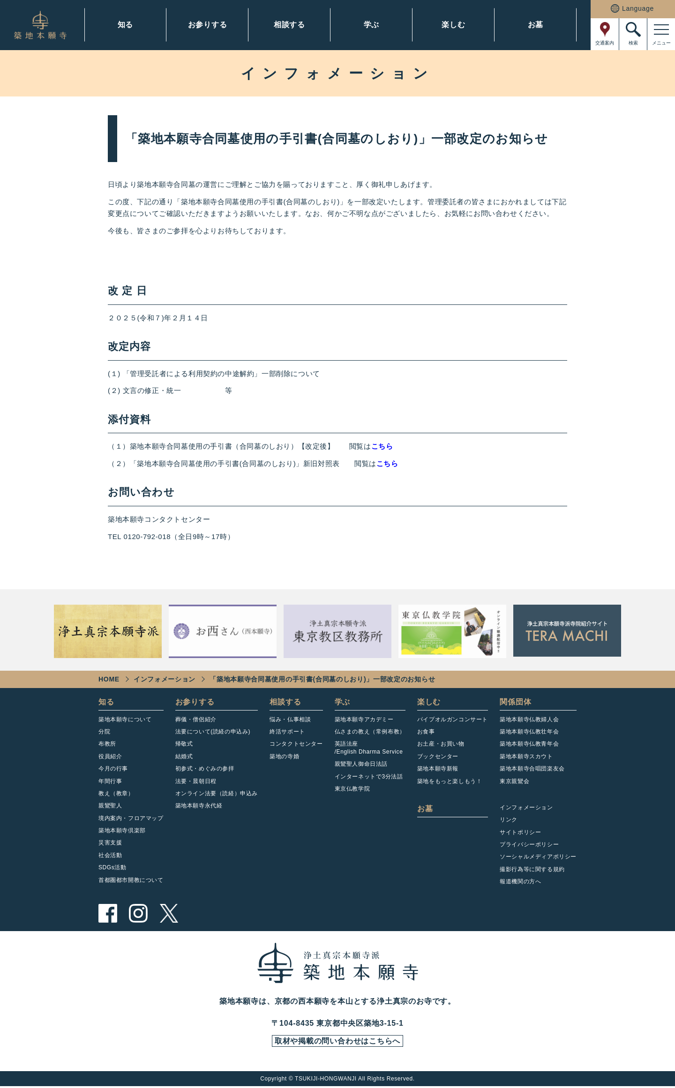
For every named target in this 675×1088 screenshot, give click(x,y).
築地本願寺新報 (437, 768)
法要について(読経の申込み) (212, 731)
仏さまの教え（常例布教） (370, 731)
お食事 (426, 731)
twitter (168, 913)
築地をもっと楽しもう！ (449, 781)
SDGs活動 (112, 867)
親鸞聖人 (110, 805)
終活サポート (287, 731)
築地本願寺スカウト (526, 756)
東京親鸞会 (514, 781)
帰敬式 (184, 743)
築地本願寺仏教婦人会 (529, 719)
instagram (138, 913)
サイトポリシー (520, 832)
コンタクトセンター (296, 743)
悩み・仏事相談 (290, 719)
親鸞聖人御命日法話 (361, 764)
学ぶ (372, 25)
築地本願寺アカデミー (364, 719)
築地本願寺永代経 (199, 805)
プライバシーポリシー (529, 844)
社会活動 (110, 855)
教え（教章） (116, 793)
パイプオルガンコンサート (452, 719)
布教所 (107, 743)
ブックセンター (437, 756)
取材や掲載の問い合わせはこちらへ (337, 1042)
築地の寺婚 (284, 756)
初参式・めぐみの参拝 (204, 768)
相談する (289, 25)
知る (126, 25)
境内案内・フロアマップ (131, 818)
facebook (107, 913)
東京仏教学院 (352, 788)
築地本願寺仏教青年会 (529, 743)
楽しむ (453, 25)
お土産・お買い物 (441, 743)
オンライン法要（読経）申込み (216, 793)
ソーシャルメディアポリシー (538, 856)
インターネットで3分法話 (369, 776)
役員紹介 (110, 756)
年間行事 (110, 781)
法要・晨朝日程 (196, 781)
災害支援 (110, 842)
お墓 (536, 25)
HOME (109, 679)
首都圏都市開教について (131, 880)
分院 (104, 731)
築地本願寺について (124, 719)
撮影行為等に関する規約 (532, 869)
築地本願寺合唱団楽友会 (532, 768)
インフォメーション (164, 679)
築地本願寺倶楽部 (122, 830)
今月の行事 (113, 768)
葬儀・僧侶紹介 (196, 719)
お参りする (207, 25)
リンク (509, 819)
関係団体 (515, 702)
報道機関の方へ (520, 881)
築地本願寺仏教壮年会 (529, 731)
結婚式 (184, 756)
